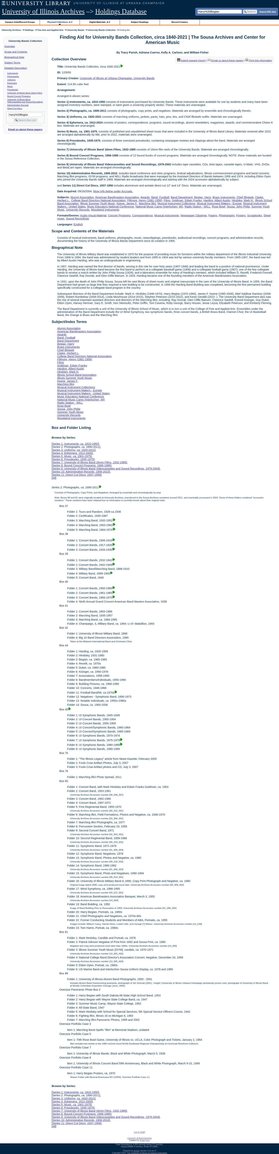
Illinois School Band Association (76, 374)
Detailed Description (15, 68)
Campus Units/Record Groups (20, 22)
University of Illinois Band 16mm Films (24, 93)
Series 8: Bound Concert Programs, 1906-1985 (81, 465)
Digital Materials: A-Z (99, 22)
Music (10, 86)
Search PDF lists (267, 11)
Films (167, 200)
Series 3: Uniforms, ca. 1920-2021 (73, 450)
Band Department (182, 197)
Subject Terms (12, 62)
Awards (145, 197)
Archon (137, 1151)
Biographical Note (14, 57)
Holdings (29, 30)
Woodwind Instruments (105, 209)
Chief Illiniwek (245, 197)
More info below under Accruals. (113, 191)
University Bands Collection (102, 30)
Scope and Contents (15, 51)
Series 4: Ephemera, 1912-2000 (72, 453)
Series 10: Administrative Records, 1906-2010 (80, 471)
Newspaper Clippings (194, 215)
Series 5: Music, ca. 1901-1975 (71, 456)
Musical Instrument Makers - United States (83, 393)
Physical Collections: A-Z (59, 22)
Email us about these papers (25, 129)
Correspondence (142, 215)
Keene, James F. (127, 203)
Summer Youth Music (70, 412)
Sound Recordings (77, 218)
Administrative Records (18, 105)
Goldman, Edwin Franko (187, 200)
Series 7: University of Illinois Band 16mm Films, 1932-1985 (89, 462)
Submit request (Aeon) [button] (191, 60)
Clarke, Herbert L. (68, 353)
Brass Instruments (224, 197)
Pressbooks (12, 89)
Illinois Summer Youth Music (97, 203)
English (78, 224)
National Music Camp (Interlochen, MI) (159, 206)
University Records (78, 209)
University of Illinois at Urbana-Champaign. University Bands (117, 78)
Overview (9, 46)
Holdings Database (121, 11)
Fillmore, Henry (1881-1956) (144, 200)
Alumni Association (82, 197)
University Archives (11, 30)
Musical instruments (166, 215)
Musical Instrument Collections (176, 203)
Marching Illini (147, 203)
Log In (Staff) (139, 1132)
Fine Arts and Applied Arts (50, 30)
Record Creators (179, 22)
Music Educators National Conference (110, 206)
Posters (241, 215)
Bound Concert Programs (19, 96)
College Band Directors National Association (98, 200)
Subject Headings (140, 22)
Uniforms (11, 80)
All (53, 477)
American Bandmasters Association (117, 197)
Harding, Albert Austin (216, 200)
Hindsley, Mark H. (242, 200)
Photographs (13, 76)
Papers (212, 215)
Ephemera (12, 83)
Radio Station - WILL (197, 206)
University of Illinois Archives (43, 11)
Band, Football (160, 197)
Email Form (145, 1140)
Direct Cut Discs (14, 108)
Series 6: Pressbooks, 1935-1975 (73, 459)
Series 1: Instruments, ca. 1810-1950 (75, 443)
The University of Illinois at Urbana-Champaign (147, 1153)
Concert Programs (119, 215)
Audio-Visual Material (93, 215)
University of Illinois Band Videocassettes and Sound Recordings (25, 100)
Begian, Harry (202, 197)
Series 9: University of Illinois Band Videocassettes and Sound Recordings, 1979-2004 (105, 468)
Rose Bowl (218, 206)
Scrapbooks (254, 215)
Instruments (12, 73)
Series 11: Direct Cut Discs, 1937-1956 (76, 474)
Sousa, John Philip (238, 206)
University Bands (75, 30)
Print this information (258, 60)
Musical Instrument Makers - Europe (219, 203)
